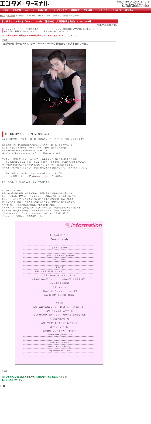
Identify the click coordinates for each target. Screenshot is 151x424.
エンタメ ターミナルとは (108, 10)
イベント (29, 10)
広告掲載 (87, 10)
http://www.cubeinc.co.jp (59, 350)
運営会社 (129, 10)
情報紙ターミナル (143, 4)
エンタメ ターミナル (32, 4)
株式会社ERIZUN (143, 6)
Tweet (4, 40)
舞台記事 (16, 10)
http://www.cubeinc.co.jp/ (42, 176)
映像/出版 (42, 10)
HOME (5, 10)
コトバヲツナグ (59, 10)
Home (2, 15)
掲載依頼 (75, 10)
